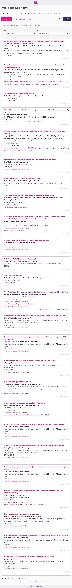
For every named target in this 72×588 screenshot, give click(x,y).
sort (38, 30)
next (42, 582)
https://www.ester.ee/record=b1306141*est (16, 394)
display (6, 30)
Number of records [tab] (10, 25)
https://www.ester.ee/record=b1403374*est (16, 502)
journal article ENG (61, 309)
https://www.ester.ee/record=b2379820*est (16, 547)
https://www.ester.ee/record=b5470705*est (16, 228)
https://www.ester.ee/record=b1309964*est (16, 351)
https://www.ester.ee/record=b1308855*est (16, 568)
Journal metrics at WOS (11, 306)
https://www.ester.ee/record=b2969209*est (16, 327)
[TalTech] (36, 2)
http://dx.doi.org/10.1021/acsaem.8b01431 (15, 207)
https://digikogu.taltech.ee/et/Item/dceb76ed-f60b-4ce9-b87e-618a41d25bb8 (26, 415)
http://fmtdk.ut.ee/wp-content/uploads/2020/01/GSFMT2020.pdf (23, 122)
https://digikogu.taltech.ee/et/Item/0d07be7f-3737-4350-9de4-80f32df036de (27, 226)
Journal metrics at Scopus (12, 304)
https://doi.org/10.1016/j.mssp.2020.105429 (16, 301)
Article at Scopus (27, 304)
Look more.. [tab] (26, 25)
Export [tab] (37, 25)
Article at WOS (25, 306)
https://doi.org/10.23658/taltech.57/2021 (15, 231)
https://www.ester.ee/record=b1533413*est (16, 412)
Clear (59, 19)
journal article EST (46, 309)
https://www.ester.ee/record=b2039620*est (16, 372)
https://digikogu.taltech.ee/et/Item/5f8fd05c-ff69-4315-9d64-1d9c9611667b (25, 505)
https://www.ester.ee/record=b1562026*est (16, 169)
